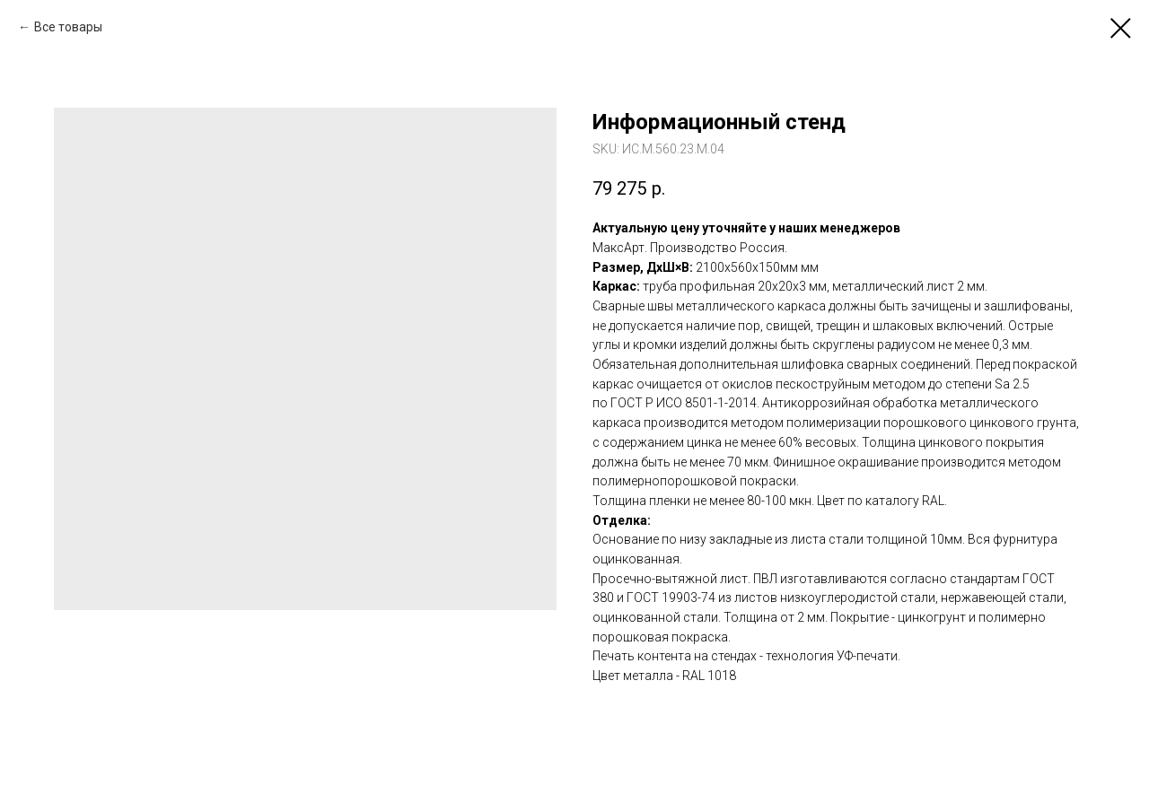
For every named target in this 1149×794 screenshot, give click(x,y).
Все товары (68, 27)
